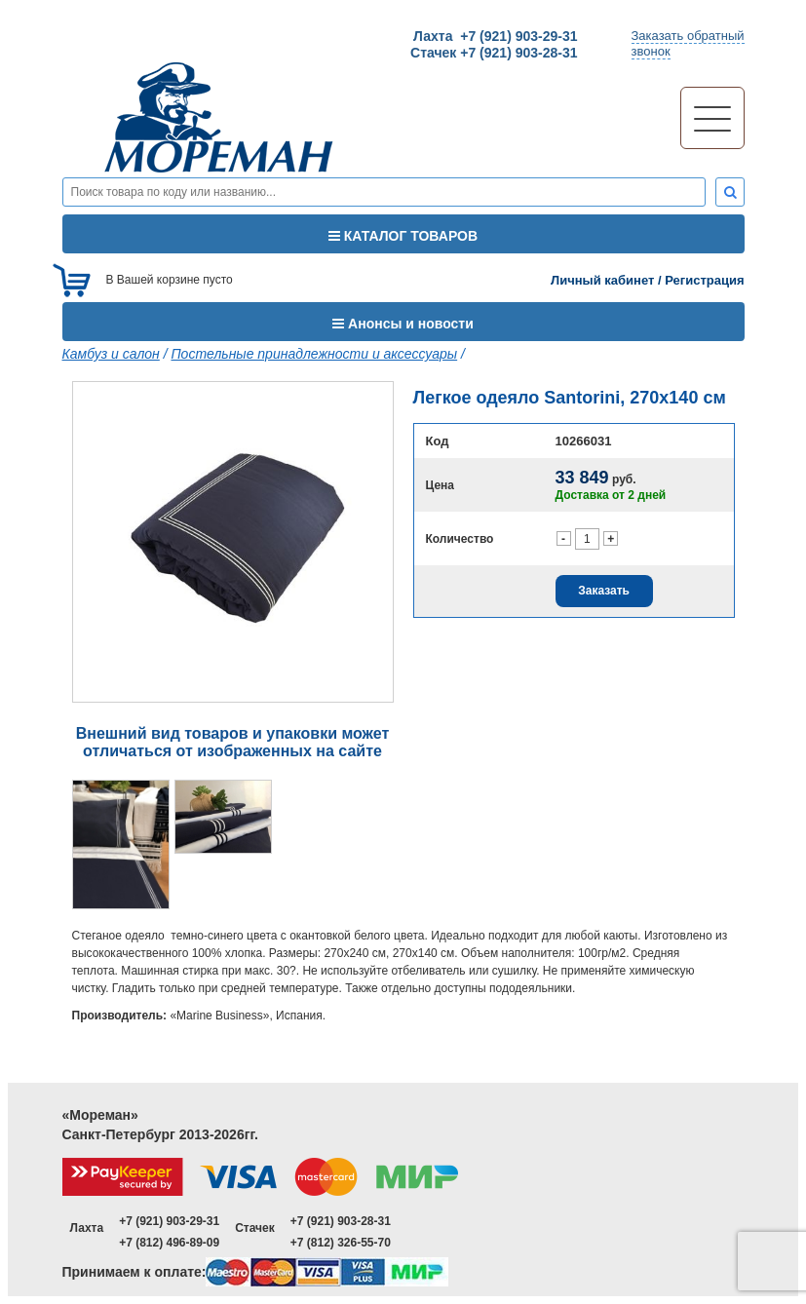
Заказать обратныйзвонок (688, 43)
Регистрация (704, 280)
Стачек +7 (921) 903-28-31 (493, 52)
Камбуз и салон (111, 354)
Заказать (604, 590)
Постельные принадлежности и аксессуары (314, 354)
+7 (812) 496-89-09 (169, 1242)
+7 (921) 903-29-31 (169, 1221)
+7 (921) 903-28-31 (340, 1221)
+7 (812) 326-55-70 (340, 1242)
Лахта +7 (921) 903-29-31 (495, 36)
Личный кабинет (602, 280)
